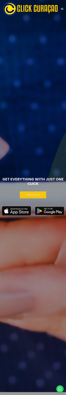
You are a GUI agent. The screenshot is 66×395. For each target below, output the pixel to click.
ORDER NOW (33, 195)
